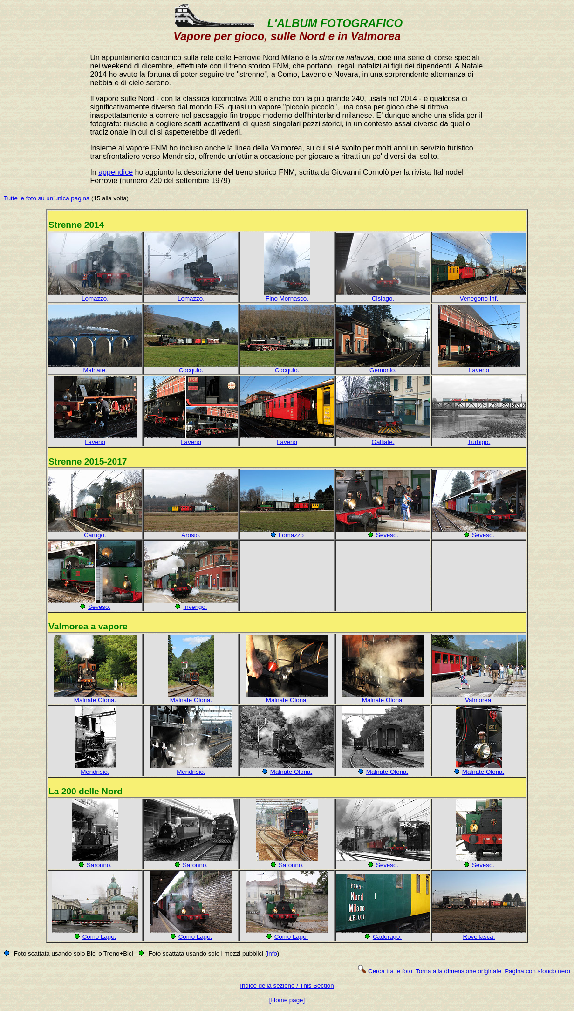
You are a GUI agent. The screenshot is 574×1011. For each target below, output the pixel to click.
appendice (115, 172)
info (272, 953)
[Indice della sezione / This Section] (287, 985)
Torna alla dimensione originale (458, 971)
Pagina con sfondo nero (537, 971)
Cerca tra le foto (384, 971)
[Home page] (287, 1000)
